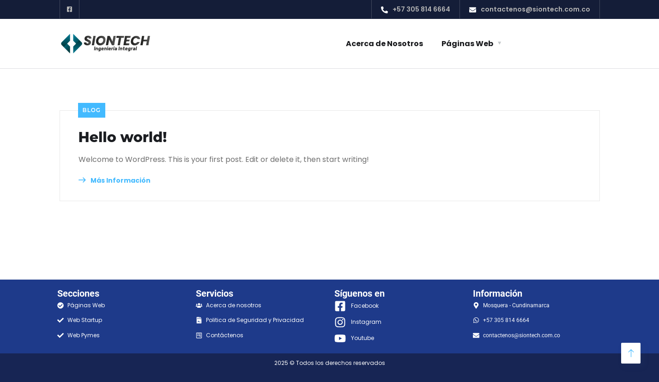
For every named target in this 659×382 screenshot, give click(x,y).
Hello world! (123, 137)
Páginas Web (467, 43)
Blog (92, 110)
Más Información (115, 180)
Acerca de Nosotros (384, 43)
